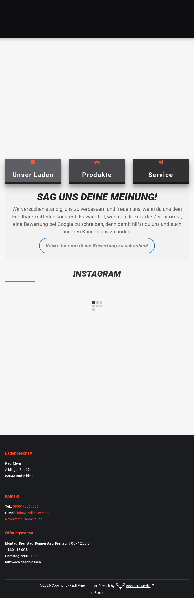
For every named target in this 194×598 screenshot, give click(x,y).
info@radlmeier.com (33, 513)
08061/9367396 (26, 506)
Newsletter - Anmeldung (23, 519)
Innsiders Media (138, 586)
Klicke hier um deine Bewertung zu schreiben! (97, 245)
